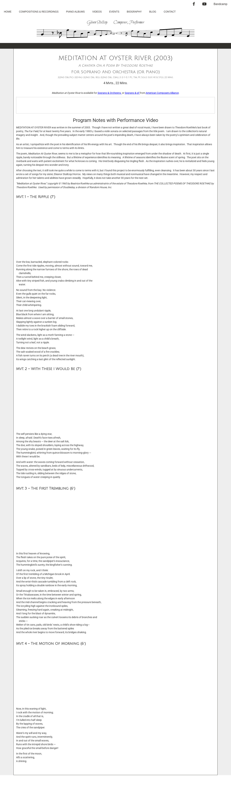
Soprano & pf (132, 92)
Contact (170, 11)
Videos (97, 11)
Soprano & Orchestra (110, 92)
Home (7, 11)
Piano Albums (75, 11)
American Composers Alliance (162, 92)
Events (114, 11)
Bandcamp (220, 4)
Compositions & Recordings (39, 11)
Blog (152, 11)
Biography (134, 11)
